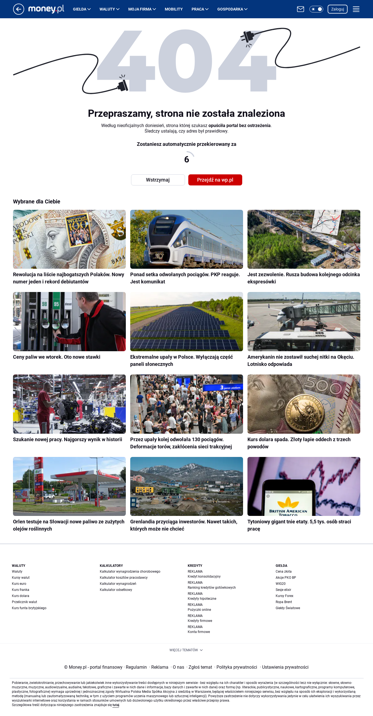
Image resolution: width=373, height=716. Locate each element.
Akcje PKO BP (286, 578)
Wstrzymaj (158, 180)
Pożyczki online (199, 610)
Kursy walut (21, 578)
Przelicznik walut (24, 602)
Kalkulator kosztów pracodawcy (124, 578)
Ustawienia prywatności (284, 667)
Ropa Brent (284, 602)
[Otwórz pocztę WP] (300, 9)
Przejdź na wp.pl (215, 180)
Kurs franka (20, 590)
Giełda (79, 9)
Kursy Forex (284, 596)
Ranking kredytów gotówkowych (212, 588)
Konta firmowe (199, 632)
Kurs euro (19, 584)
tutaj (116, 705)
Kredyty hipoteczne (202, 599)
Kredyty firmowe (200, 621)
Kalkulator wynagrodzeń (118, 584)
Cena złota (284, 571)
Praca (198, 9)
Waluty (107, 9)
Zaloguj (337, 9)
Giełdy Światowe (288, 608)
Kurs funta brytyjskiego (29, 608)
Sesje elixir (283, 590)
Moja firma (140, 9)
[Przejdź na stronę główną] (18, 13)
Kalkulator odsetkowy (116, 590)
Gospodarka (230, 9)
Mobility (174, 9)
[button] (316, 9)
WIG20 (281, 584)
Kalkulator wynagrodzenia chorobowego (130, 571)
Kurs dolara (20, 596)
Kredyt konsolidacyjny (204, 576)
